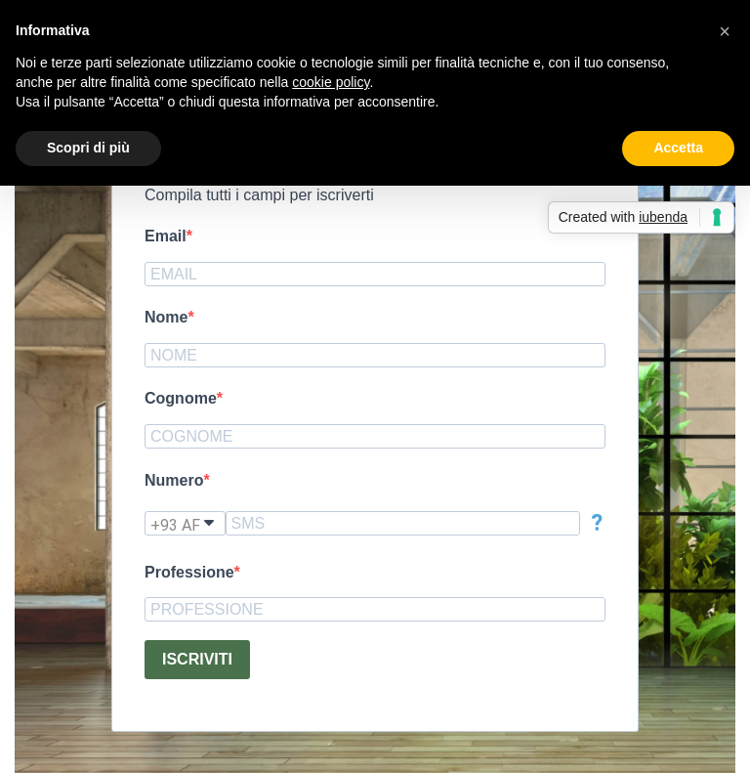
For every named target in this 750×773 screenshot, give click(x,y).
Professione (189, 572)
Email (166, 236)
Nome (166, 317)
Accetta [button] (678, 147)
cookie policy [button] (330, 82)
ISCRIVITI (197, 659)
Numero (174, 480)
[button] (724, 31)
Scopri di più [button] (88, 147)
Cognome (181, 398)
